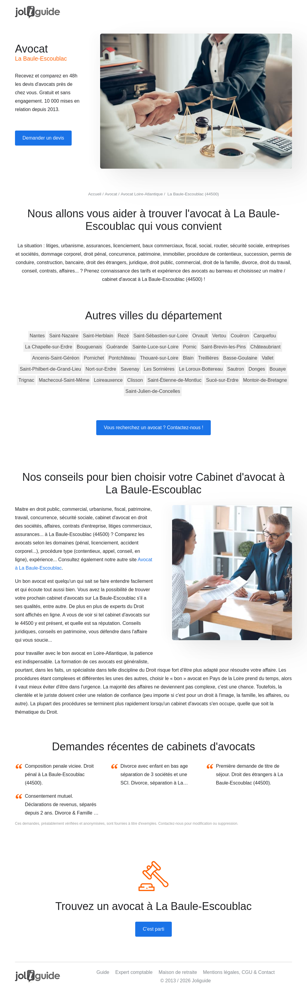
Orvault (200, 335)
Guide (103, 972)
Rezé (123, 335)
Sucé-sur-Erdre (222, 380)
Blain (188, 357)
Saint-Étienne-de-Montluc (175, 380)
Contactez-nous (170, 823)
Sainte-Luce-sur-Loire (155, 346)
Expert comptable (134, 972)
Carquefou (265, 335)
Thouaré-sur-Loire (159, 357)
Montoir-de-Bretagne (265, 380)
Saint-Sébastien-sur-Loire (160, 335)
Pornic (189, 346)
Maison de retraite (178, 972)
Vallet (267, 357)
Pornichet (94, 357)
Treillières (208, 357)
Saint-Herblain (98, 335)
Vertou (219, 335)
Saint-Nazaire (63, 335)
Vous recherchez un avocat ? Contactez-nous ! (153, 427)
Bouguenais (89, 346)
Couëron (240, 335)
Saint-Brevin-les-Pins (223, 346)
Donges (257, 369)
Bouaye (278, 369)
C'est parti (153, 929)
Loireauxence (108, 380)
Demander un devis (43, 137)
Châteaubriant (265, 346)
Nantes (37, 335)
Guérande (117, 346)
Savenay (130, 369)
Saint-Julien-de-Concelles (152, 391)
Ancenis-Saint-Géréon (55, 357)
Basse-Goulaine (240, 357)
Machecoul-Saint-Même (64, 380)
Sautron (235, 369)
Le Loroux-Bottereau (201, 369)
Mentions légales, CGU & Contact (239, 972)
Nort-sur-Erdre (100, 369)
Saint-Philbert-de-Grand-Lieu (50, 369)
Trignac (26, 380)
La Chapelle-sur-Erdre (48, 346)
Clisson (135, 380)
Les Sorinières (159, 369)
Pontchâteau (122, 357)
